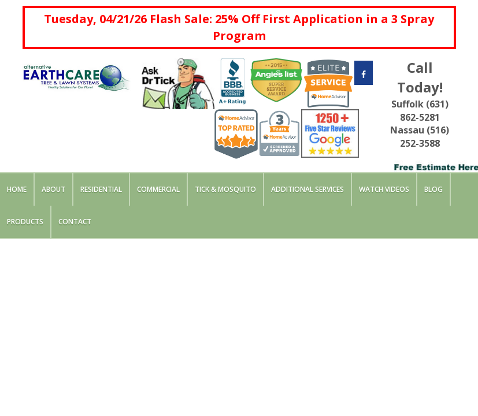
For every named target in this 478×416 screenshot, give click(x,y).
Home (17, 189)
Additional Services (307, 189)
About (53, 189)
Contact (74, 221)
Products (25, 221)
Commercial (158, 189)
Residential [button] (101, 189)
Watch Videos (384, 189)
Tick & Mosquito (225, 189)
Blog (433, 189)
